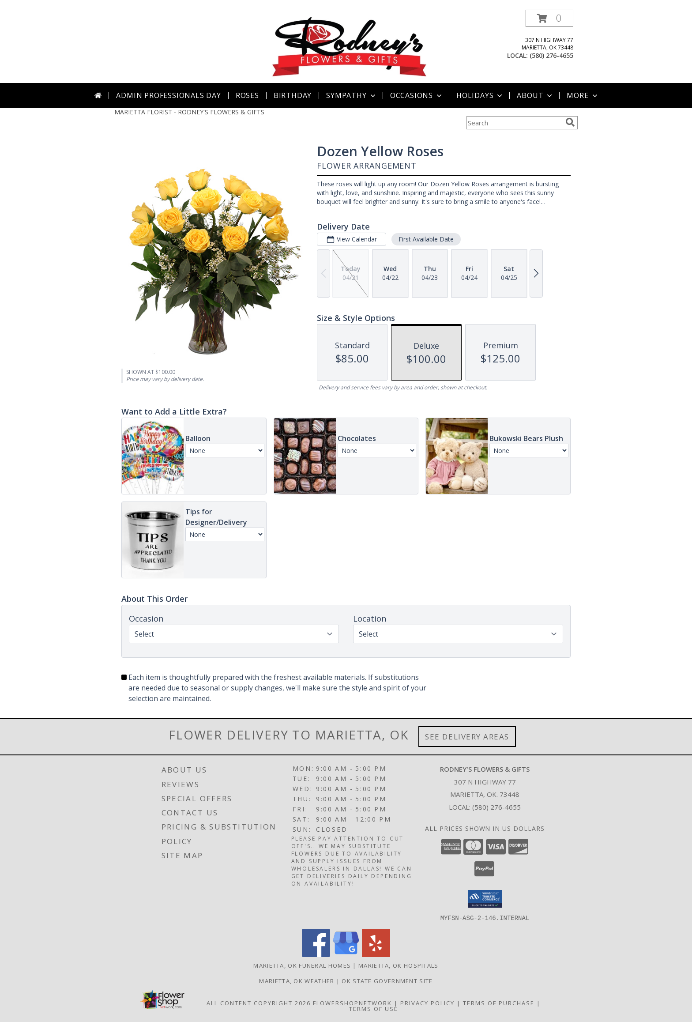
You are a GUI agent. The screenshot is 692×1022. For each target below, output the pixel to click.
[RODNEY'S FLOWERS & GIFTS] (349, 46)
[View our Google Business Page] (346, 954)
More (583, 95)
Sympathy (351, 95)
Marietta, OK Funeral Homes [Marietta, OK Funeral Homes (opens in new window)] (302, 965)
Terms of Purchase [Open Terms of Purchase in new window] (498, 1003)
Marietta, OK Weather (296, 980)
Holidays (480, 95)
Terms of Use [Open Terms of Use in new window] (373, 1008)
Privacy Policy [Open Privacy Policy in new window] (427, 1003)
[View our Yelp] (376, 954)
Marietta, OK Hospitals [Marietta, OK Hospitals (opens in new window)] (398, 965)
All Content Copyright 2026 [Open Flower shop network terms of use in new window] (259, 1003)
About (535, 95)
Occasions (417, 95)
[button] (549, 18)
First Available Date (426, 239)
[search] (570, 122)
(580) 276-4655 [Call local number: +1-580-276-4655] (551, 55)
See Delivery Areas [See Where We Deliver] (467, 737)
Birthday (293, 95)
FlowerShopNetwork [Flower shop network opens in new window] (352, 1003)
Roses (247, 95)
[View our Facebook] (316, 954)
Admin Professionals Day (168, 95)
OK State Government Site (387, 980)
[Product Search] (514, 123)
